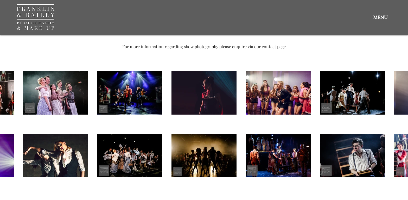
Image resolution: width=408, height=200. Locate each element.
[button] (380, 17)
